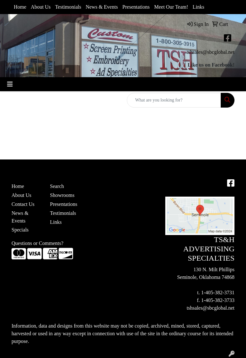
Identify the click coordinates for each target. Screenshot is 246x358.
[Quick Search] (174, 100)
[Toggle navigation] (10, 84)
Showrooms (62, 195)
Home (20, 7)
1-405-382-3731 (217, 292)
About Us (41, 7)
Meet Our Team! (171, 7)
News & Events (102, 7)
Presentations (136, 7)
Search (57, 186)
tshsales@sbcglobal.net (210, 52)
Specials (20, 229)
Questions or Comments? (37, 243)
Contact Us (23, 204)
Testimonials (68, 7)
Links (198, 7)
